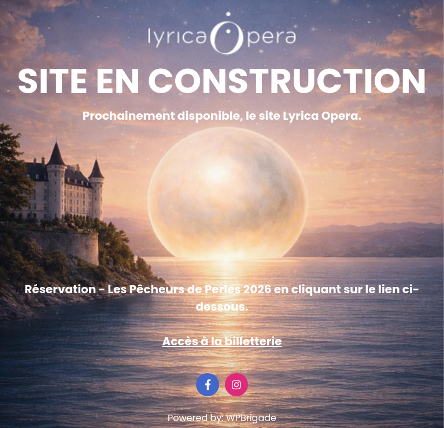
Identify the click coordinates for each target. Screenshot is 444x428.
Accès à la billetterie (222, 341)
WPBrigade (251, 418)
